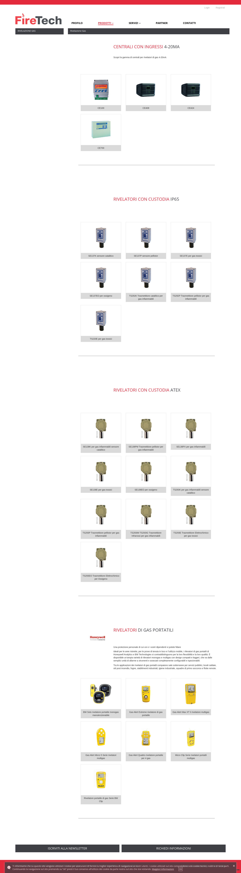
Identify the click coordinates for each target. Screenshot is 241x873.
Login (207, 7)
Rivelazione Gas (27, 30)
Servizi (134, 23)
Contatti (189, 23)
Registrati (220, 7)
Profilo (77, 23)
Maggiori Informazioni (163, 869)
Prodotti (105, 23)
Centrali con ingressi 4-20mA (32, 38)
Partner (162, 23)
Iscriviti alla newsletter (67, 848)
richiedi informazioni (173, 848)
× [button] (234, 865)
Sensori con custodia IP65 (30, 46)
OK (180, 869)
